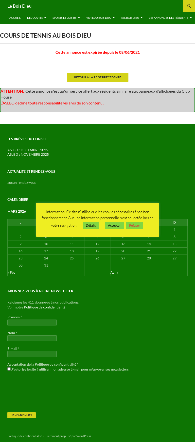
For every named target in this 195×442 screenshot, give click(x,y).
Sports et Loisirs (64, 17)
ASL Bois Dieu (130, 17)
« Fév (11, 272)
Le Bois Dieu (19, 6)
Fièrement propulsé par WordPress (68, 436)
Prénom (14, 317)
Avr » (114, 272)
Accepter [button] (114, 225)
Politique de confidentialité (44, 307)
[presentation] (27, 394)
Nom (12, 333)
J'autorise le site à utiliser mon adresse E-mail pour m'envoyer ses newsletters (68, 369)
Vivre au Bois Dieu (98, 17)
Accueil (15, 17)
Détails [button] (91, 225)
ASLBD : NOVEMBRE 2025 (28, 154)
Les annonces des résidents (168, 17)
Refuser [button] (134, 225)
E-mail (13, 348)
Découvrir (35, 17)
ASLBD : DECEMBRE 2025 (27, 150)
